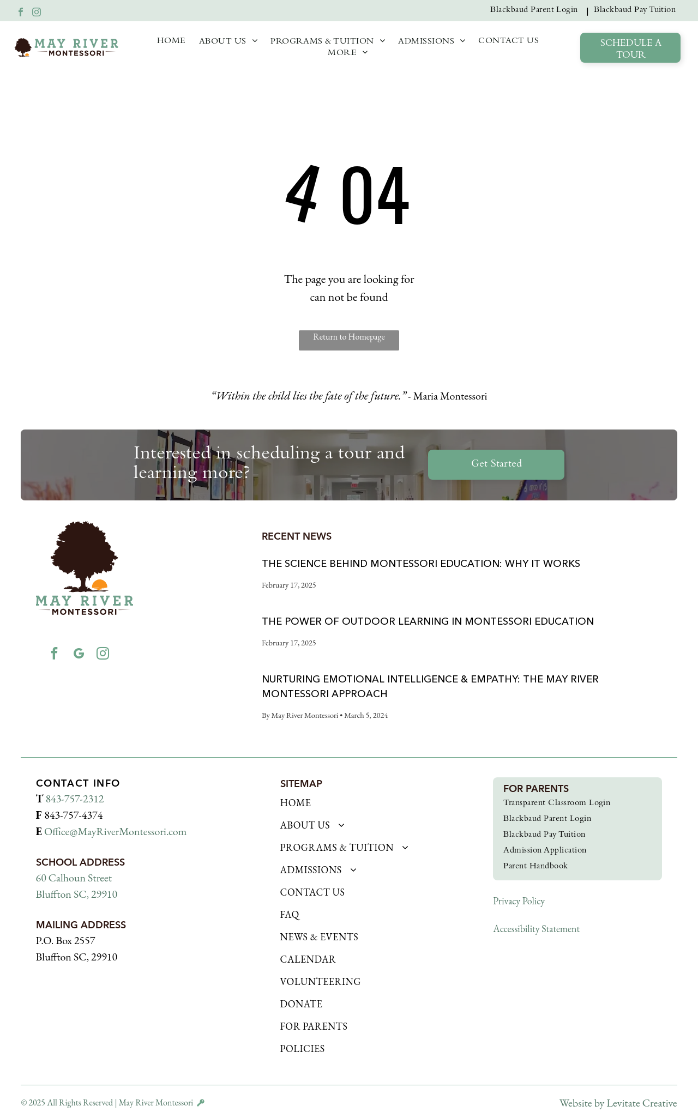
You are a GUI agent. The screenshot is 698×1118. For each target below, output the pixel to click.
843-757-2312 (75, 798)
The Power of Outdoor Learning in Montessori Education (428, 621)
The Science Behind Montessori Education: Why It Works (421, 564)
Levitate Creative (641, 1103)
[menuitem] (536, 10)
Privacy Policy (519, 901)
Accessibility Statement (536, 928)
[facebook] (20, 13)
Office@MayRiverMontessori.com (115, 831)
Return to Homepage (348, 336)
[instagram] (36, 13)
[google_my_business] (78, 656)
